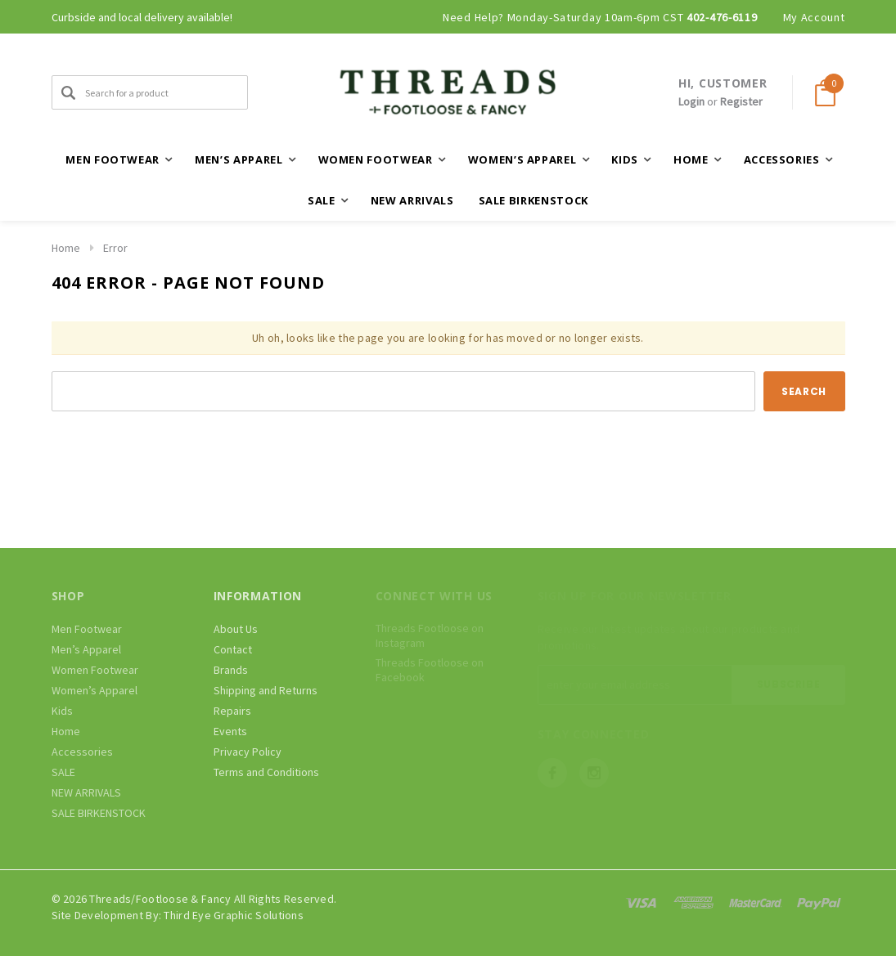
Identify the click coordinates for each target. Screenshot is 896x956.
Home (66, 247)
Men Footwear (87, 629)
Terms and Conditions (266, 772)
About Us (236, 629)
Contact (233, 649)
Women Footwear (95, 669)
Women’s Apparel (94, 690)
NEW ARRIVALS (412, 200)
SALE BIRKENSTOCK (533, 200)
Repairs (232, 710)
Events (230, 731)
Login (691, 101)
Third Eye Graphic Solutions (234, 915)
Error (115, 247)
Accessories (82, 751)
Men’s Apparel (86, 649)
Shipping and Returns (265, 690)
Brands (231, 669)
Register (741, 101)
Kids (62, 710)
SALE (63, 772)
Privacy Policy (247, 751)
